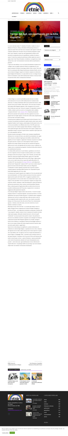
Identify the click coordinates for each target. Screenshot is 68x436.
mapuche (22, 31)
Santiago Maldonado (27, 162)
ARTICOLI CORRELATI (14, 369)
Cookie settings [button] (5, 432)
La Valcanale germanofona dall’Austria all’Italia (37, 382)
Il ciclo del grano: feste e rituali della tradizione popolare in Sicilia (25, 382)
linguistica (29, 13)
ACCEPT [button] (12, 432)
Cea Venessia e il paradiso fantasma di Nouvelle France (35, 364)
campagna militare (24, 111)
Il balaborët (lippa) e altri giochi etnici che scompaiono (13, 382)
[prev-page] (9, 387)
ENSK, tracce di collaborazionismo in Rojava (14, 364)
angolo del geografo (21, 19)
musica (35, 13)
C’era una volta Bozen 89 (55, 116)
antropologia (15, 13)
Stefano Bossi (13, 40)
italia (19, 31)
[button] (58, 13)
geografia (46, 13)
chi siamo (14, 16)
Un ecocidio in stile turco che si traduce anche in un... (37, 400)
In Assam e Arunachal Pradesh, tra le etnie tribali (37, 407)
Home (9, 19)
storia (40, 13)
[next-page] (11, 387)
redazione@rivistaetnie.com (15, 410)
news (51, 13)
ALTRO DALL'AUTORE (26, 369)
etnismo (22, 13)
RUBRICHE (14, 19)
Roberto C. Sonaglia (48, 84)
